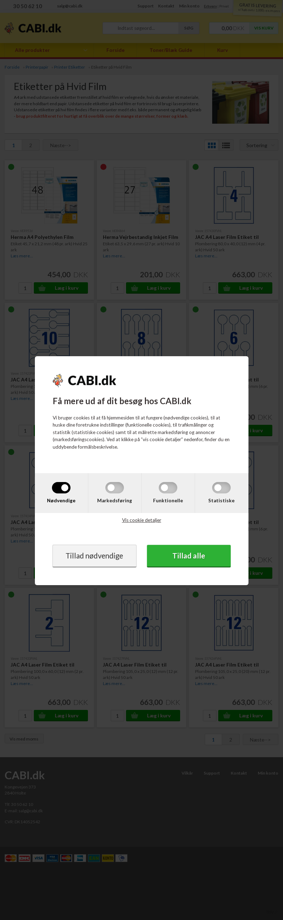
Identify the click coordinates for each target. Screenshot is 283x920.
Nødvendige (61, 500)
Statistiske (221, 500)
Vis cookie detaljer (141, 520)
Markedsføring (114, 500)
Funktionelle (168, 500)
